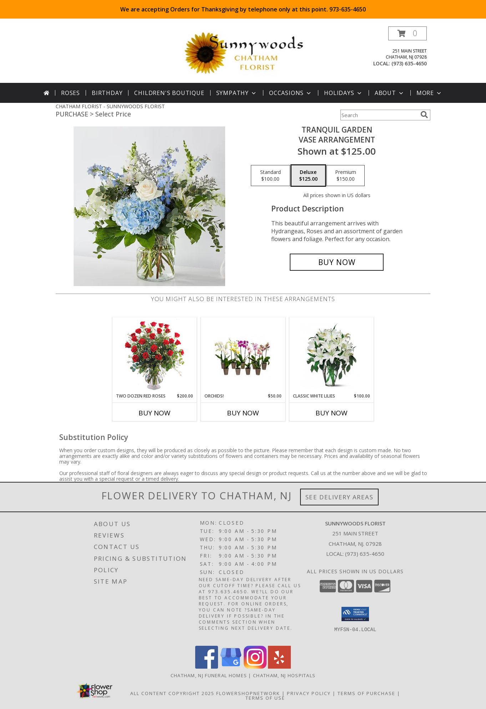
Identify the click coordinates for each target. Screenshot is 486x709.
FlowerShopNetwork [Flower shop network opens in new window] (248, 693)
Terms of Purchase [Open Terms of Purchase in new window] (366, 693)
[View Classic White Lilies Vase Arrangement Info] (331, 355)
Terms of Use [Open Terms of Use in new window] (265, 698)
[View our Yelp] (279, 666)
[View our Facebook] (206, 666)
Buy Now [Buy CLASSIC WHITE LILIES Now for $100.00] (331, 413)
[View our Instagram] (255, 666)
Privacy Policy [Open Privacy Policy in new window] (309, 693)
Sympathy (236, 93)
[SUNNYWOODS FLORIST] (244, 53)
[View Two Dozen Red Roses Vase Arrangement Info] (154, 355)
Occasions (290, 93)
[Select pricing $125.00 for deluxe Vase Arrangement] (308, 175)
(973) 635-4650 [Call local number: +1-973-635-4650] (409, 63)
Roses (70, 93)
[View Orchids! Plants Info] (243, 355)
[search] (424, 115)
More (429, 93)
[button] (407, 33)
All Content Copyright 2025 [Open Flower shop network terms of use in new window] (172, 693)
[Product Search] (379, 115)
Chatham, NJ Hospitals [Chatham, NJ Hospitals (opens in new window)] (284, 675)
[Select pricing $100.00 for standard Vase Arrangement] (270, 175)
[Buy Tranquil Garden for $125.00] (337, 262)
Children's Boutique (169, 93)
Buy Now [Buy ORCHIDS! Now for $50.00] (243, 413)
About (390, 93)
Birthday (107, 93)
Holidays (343, 93)
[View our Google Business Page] (230, 666)
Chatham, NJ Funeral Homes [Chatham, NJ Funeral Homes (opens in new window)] (209, 675)
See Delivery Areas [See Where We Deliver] (339, 497)
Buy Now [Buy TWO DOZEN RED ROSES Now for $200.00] (154, 413)
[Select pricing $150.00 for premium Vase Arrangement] (345, 175)
